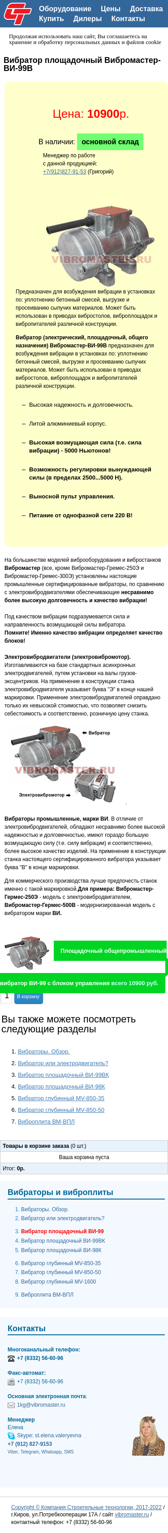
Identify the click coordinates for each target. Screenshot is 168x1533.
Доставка (146, 9)
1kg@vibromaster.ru (41, 1405)
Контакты (128, 18)
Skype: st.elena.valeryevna (49, 1435)
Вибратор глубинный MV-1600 (58, 1282)
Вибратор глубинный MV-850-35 (61, 1098)
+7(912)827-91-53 (64, 172)
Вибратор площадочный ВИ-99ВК (63, 1074)
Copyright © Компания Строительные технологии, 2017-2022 (86, 1507)
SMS (69, 1451)
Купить (51, 18)
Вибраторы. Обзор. (44, 1051)
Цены (111, 9)
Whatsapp (51, 1451)
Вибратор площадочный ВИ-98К (61, 1086)
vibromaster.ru (132, 1514)
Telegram (30, 1451)
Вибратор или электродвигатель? (63, 1063)
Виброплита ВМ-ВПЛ (46, 1121)
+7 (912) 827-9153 (30, 1444)
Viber (13, 1451)
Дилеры (87, 18)
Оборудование (65, 9)
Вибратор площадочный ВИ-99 (62, 1231)
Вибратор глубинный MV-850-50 (61, 1109)
